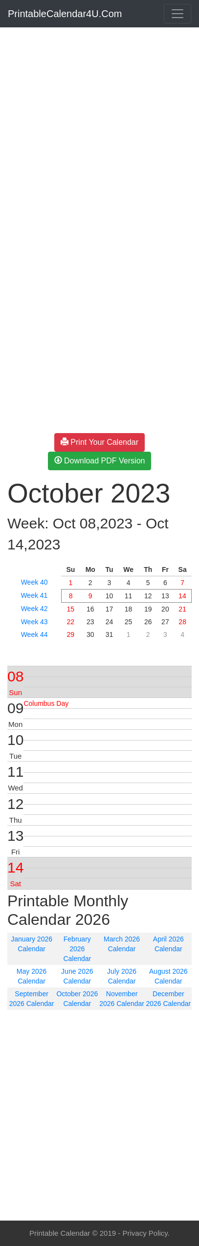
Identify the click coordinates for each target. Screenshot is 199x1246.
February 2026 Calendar (77, 948)
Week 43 (34, 622)
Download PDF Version (99, 461)
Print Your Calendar (99, 442)
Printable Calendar (59, 1233)
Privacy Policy (144, 1233)
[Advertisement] (99, 130)
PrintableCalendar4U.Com (65, 13)
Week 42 (34, 608)
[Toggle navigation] (177, 13)
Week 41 (34, 595)
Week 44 (34, 634)
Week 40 (34, 582)
